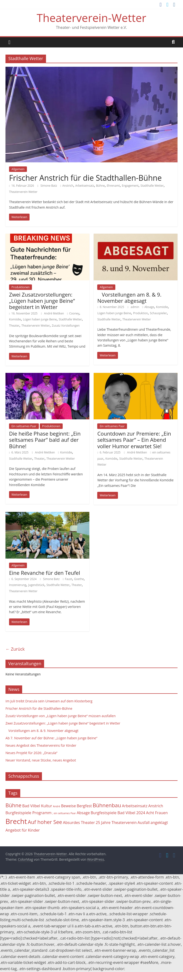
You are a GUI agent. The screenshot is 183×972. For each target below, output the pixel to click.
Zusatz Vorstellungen (66, 326)
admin (135, 307)
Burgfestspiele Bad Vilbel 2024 (118, 812)
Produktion (140, 313)
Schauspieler (158, 313)
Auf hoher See (45, 821)
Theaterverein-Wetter (91, 17)
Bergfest (84, 805)
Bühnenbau (107, 805)
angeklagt (159, 822)
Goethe (79, 579)
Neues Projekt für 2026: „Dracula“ (31, 753)
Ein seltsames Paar (23, 426)
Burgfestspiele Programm (28, 812)
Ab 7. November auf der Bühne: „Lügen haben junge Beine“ (51, 738)
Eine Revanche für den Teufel (44, 572)
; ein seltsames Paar (64, 813)
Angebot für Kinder (22, 830)
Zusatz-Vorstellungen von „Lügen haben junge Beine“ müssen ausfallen (60, 716)
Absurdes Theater (79, 822)
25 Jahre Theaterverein (116, 822)
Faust (68, 579)
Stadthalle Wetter (152, 186)
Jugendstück (36, 585)
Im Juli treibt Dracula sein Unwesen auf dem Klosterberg (48, 701)
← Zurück (15, 649)
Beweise (68, 805)
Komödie (15, 319)
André (56, 806)
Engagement (130, 186)
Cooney (74, 313)
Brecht (16, 821)
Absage (149, 307)
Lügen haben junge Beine (40, 319)
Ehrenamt (113, 186)
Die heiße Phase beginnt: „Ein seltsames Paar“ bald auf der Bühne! (45, 440)
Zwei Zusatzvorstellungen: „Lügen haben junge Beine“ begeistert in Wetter (42, 301)
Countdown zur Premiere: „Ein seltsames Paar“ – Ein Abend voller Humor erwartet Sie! (134, 440)
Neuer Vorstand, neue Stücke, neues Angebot (40, 760)
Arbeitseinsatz (84, 186)
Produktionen (20, 287)
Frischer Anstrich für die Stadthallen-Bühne (85, 178)
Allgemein (18, 169)
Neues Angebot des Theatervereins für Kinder (40, 745)
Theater (14, 326)
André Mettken (54, 313)
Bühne (100, 186)
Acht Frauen (157, 812)
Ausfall (143, 822)
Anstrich (67, 186)
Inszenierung (17, 585)
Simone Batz (49, 186)
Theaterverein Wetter (23, 192)
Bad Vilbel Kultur (37, 805)
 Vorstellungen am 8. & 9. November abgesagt (129, 297)
